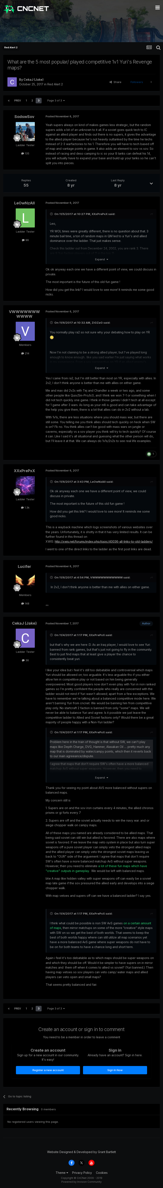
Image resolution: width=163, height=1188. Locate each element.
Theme (62, 1172)
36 (25, 660)
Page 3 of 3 (56, 100)
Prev (17, 100)
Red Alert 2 (55, 84)
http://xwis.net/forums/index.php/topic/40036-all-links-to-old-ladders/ (104, 541)
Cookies (102, 1172)
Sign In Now (115, 1070)
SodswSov (24, 116)
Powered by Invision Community (81, 1181)
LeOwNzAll (24, 203)
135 (25, 153)
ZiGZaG (97, 322)
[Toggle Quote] (52, 214)
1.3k (25, 507)
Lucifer (24, 566)
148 (25, 603)
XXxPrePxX (100, 214)
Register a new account (48, 1070)
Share (115, 82)
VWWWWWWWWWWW (24, 314)
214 (25, 353)
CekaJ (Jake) (34, 79)
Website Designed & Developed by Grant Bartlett (81, 1152)
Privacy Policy (82, 1172)
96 (25, 240)
